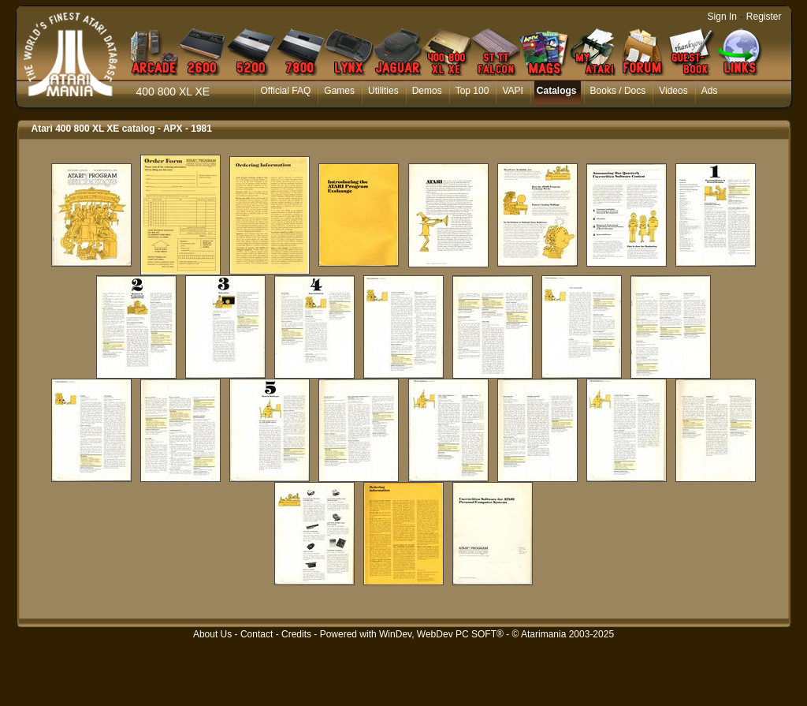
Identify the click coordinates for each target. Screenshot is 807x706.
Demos (427, 90)
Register (764, 16)
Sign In (722, 16)
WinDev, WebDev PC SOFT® (441, 634)
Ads (709, 90)
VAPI (512, 90)
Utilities (383, 90)
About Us (212, 634)
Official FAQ (286, 90)
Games (339, 90)
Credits (296, 634)
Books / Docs (618, 90)
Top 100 (472, 90)
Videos (673, 90)
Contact (256, 634)
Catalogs (557, 90)
